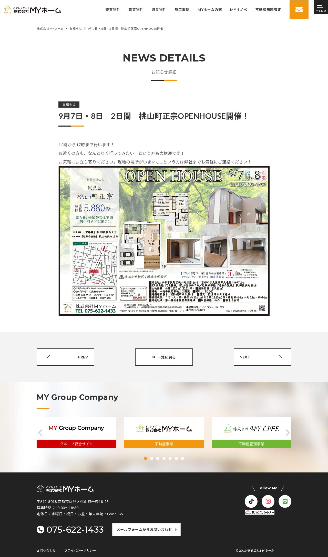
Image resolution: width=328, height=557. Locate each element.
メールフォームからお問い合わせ (144, 529)
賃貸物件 (135, 9)
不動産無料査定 (268, 9)
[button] (40, 432)
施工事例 (181, 9)
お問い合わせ (46, 550)
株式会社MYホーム (260, 550)
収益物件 (158, 9)
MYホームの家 (209, 9)
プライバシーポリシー (80, 550)
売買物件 (112, 9)
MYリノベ (238, 9)
